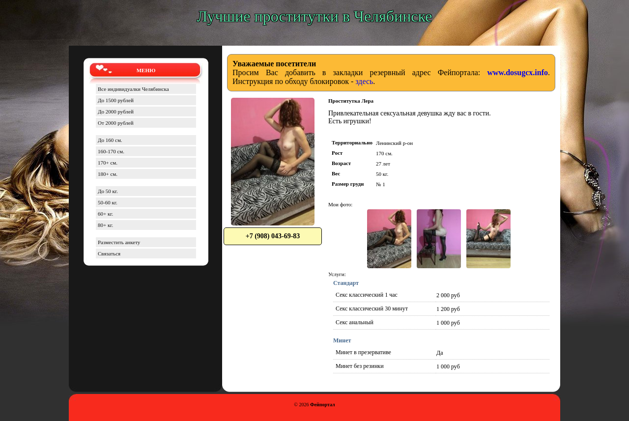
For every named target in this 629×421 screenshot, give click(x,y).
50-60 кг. (107, 202)
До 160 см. (110, 140)
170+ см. (107, 163)
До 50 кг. (108, 191)
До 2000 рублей (116, 111)
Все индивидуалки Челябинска (133, 89)
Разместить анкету (119, 242)
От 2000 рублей (116, 123)
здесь (364, 81)
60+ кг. (105, 214)
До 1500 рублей (116, 100)
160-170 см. (111, 151)
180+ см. (107, 174)
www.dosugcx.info (517, 72)
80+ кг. (105, 225)
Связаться (109, 253)
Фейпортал (322, 404)
